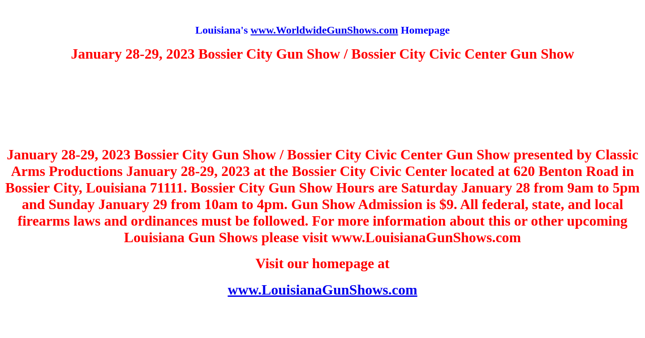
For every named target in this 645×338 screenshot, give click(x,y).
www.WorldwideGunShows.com (324, 30)
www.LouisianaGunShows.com (322, 290)
